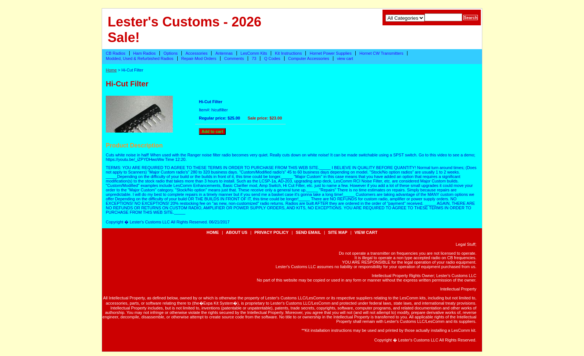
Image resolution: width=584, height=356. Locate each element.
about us (236, 232)
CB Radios (116, 53)
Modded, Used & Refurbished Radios (140, 58)
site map (337, 232)
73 (254, 58)
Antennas (223, 53)
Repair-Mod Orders (198, 58)
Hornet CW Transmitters (381, 53)
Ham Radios (144, 53)
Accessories (196, 53)
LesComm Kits (254, 53)
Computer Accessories (308, 58)
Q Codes (272, 58)
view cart (345, 58)
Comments (234, 58)
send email (308, 232)
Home (111, 70)
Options (171, 53)
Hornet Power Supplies (331, 53)
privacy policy (271, 232)
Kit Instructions (288, 53)
